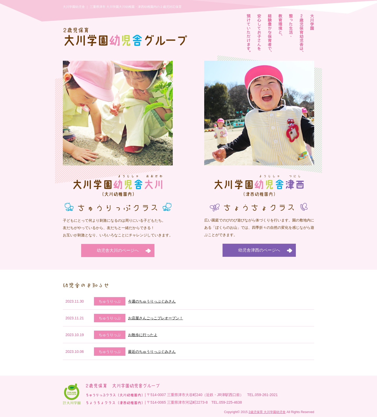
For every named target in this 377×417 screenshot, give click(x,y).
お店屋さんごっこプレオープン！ (155, 318)
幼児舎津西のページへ (259, 250)
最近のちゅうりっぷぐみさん (152, 351)
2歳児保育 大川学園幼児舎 (267, 412)
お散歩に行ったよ (142, 335)
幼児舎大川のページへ (118, 250)
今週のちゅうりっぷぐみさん (152, 301)
